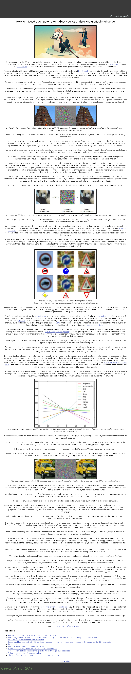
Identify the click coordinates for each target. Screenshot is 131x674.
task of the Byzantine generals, (57, 332)
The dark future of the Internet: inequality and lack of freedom (33, 655)
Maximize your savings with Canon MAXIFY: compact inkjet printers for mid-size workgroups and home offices (52, 637)
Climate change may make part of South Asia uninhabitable (32, 648)
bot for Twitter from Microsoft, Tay (53, 607)
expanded (102, 316)
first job (21, 320)
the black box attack (94, 325)
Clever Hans (113, 64)
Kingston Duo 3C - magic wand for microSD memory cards (32, 635)
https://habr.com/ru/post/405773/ (68, 626)
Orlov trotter (22, 66)
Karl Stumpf (83, 71)
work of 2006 (40, 316)
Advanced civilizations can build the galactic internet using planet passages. (39, 651)
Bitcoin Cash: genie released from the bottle (26, 640)
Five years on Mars (16, 644)
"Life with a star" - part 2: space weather (24, 653)
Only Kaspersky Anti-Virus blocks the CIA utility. (27, 646)
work (58, 323)
